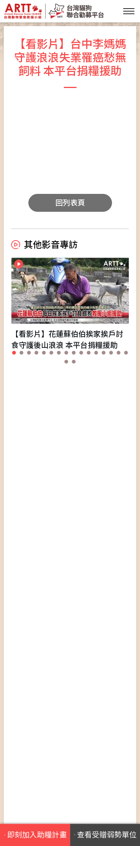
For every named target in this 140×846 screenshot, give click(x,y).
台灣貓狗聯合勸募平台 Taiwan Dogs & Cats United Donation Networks (54, 11)
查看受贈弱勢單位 (105, 834)
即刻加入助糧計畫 (35, 834)
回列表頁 (70, 203)
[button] (14, 353)
